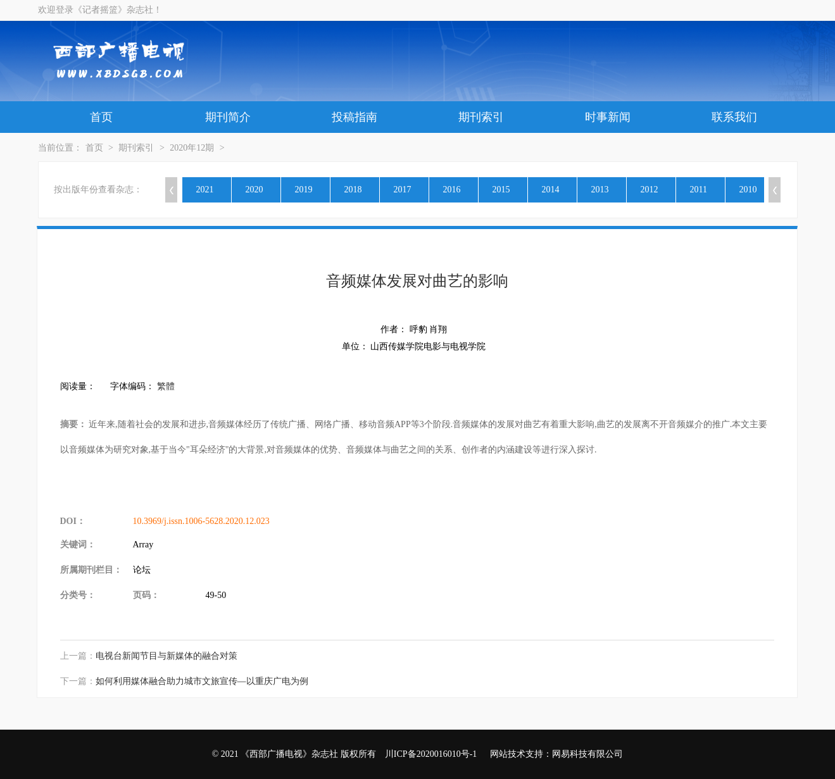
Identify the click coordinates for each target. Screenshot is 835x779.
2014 (551, 189)
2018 (353, 189)
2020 (254, 189)
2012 (649, 189)
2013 (600, 189)
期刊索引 (481, 117)
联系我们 (734, 117)
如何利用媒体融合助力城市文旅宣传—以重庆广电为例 (202, 681)
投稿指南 (354, 117)
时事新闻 (608, 117)
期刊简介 (228, 117)
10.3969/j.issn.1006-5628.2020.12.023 (201, 521)
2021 (205, 189)
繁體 (166, 386)
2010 (748, 189)
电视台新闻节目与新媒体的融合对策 (166, 656)
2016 (452, 189)
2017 (402, 189)
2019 (304, 189)
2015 (501, 189)
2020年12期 (192, 148)
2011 (698, 189)
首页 (101, 117)
